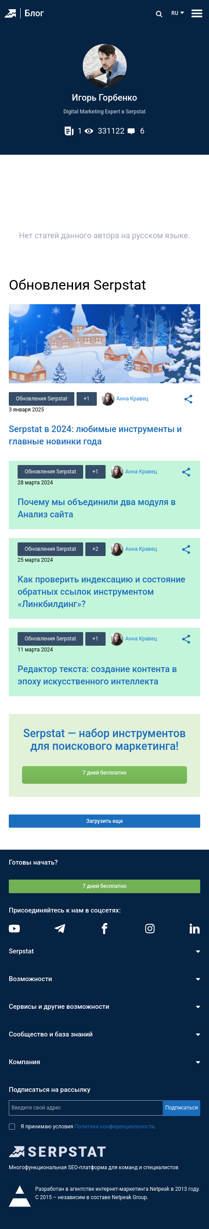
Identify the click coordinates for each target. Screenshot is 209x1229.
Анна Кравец (132, 399)
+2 (95, 549)
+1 (87, 399)
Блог (34, 13)
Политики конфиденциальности (114, 1127)
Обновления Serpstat (41, 399)
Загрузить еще (104, 821)
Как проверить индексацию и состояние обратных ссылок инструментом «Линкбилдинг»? (101, 591)
